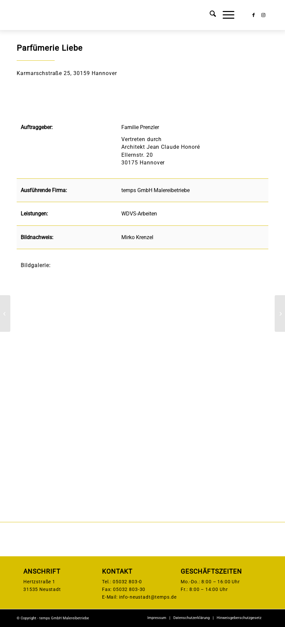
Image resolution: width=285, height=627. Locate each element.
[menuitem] (209, 15)
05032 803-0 (127, 581)
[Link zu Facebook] (253, 15)
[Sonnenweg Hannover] (5, 313)
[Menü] (225, 15)
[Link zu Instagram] (263, 15)
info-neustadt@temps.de (148, 597)
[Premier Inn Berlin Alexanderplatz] (280, 313)
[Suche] (209, 15)
